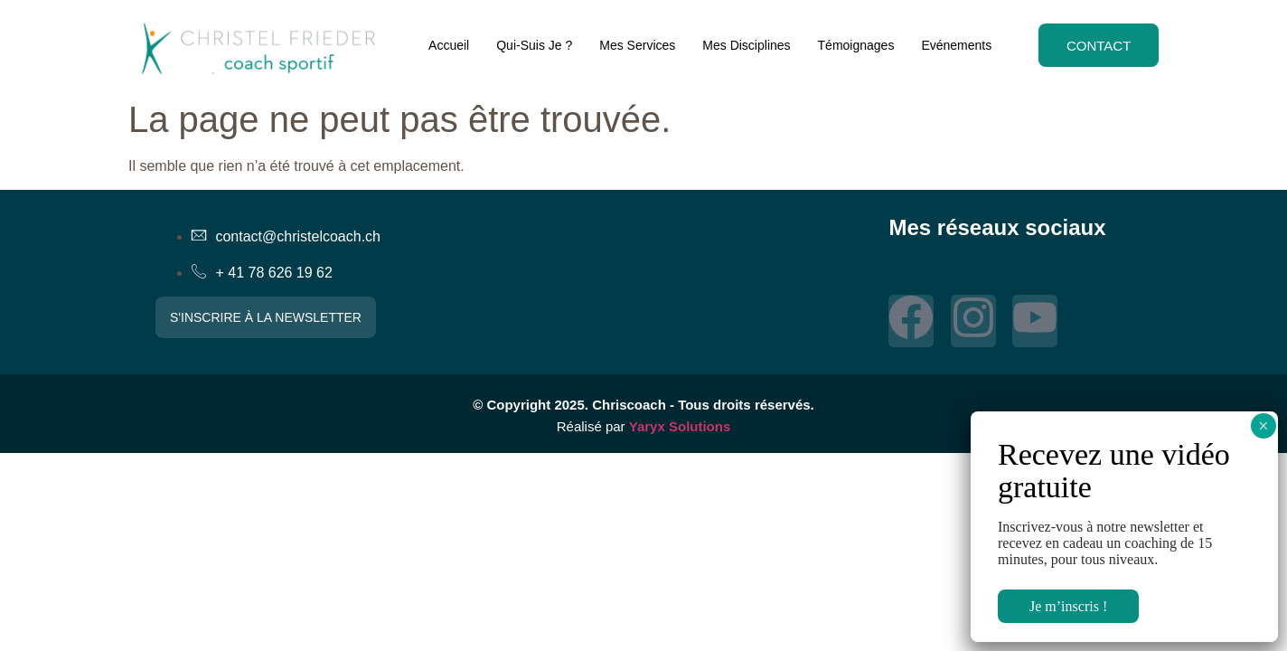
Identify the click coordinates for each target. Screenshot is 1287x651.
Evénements (952, 45)
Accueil (445, 45)
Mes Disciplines (742, 45)
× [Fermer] (1263, 426)
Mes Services (634, 45)
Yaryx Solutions (680, 426)
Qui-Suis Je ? (530, 45)
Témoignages (851, 45)
